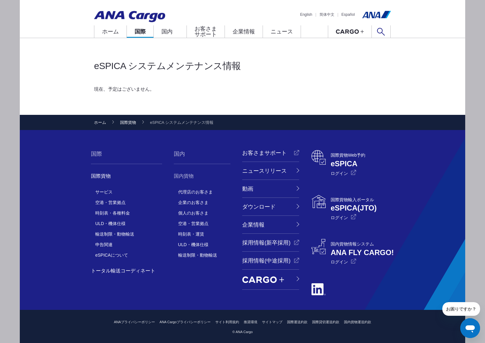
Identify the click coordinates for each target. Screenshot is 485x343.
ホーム (110, 31)
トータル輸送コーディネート (123, 270)
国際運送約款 (297, 322)
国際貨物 (128, 122)
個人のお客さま (193, 213)
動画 (247, 189)
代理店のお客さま (195, 192)
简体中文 (327, 14)
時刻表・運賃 (191, 234)
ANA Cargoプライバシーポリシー (185, 322)
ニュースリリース (264, 171)
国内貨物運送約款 (357, 322)
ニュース (282, 31)
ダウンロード (259, 207)
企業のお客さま (193, 202)
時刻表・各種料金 (112, 213)
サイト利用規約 (227, 322)
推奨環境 (250, 322)
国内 (167, 31)
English (306, 14)
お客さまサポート (206, 31)
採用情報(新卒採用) (266, 242)
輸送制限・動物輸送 (114, 234)
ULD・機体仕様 (110, 223)
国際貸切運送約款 (325, 322)
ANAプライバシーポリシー (134, 322)
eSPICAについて (111, 255)
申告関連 (104, 244)
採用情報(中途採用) (266, 260)
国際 (140, 31)
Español (348, 14)
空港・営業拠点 (110, 202)
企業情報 (244, 31)
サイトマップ (272, 322)
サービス (104, 192)
